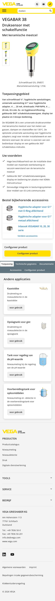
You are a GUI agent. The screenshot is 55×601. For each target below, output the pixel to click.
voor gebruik (16, 307)
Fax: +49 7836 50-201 (12, 534)
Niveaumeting (9, 449)
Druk (4, 460)
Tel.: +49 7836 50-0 (11, 530)
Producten (9, 438)
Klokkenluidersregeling (13, 583)
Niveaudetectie (9, 455)
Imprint (33, 567)
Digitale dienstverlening (14, 465)
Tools (6, 478)
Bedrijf (6, 500)
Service (6, 489)
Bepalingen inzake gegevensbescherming (22, 575)
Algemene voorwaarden (14, 567)
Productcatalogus (10, 444)
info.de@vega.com (11, 537)
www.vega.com (9, 541)
